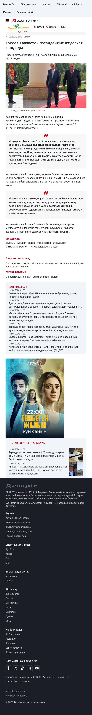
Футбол (10, 549)
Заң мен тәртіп (25, 12)
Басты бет (9, 4)
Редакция (11, 639)
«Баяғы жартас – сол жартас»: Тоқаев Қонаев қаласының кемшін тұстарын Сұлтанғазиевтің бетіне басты (43, 338)
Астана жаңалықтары (17, 518)
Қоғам (7, 12)
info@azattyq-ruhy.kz (16, 695)
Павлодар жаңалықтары (19, 531)
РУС (26, 31)
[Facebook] (8, 668)
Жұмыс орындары (15, 652)
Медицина (11, 576)
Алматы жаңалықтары (18, 522)
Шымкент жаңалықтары (18, 527)
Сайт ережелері (14, 648)
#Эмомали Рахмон (17, 246)
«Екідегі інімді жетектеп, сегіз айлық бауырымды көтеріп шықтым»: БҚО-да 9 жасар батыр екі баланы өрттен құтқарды (38, 470)
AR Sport (77, 4)
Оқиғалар (11, 612)
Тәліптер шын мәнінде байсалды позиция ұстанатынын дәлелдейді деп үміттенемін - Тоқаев (45, 265)
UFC (8, 563)
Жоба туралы (13, 634)
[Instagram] (15, 668)
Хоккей (9, 554)
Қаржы (47, 4)
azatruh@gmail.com (16, 691)
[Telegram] (29, 668)
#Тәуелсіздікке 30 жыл (44, 246)
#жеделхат (59, 242)
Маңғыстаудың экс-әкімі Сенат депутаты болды (32, 276)
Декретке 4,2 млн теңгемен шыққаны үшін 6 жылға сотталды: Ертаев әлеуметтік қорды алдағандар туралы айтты (45, 305)
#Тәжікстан (44, 242)
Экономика (12, 603)
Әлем (8, 621)
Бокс (8, 558)
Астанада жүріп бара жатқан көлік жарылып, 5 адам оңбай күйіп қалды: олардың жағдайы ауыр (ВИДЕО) (44, 348)
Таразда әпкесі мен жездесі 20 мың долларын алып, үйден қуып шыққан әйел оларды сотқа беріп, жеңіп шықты (44, 328)
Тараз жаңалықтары (16, 536)
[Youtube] (37, 668)
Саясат (27, 37)
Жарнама (11, 643)
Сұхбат (9, 616)
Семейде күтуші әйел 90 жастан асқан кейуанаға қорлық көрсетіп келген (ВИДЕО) (42, 295)
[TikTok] (22, 668)
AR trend (62, 4)
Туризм (9, 580)
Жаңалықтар (29, 4)
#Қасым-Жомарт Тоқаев (20, 242)
